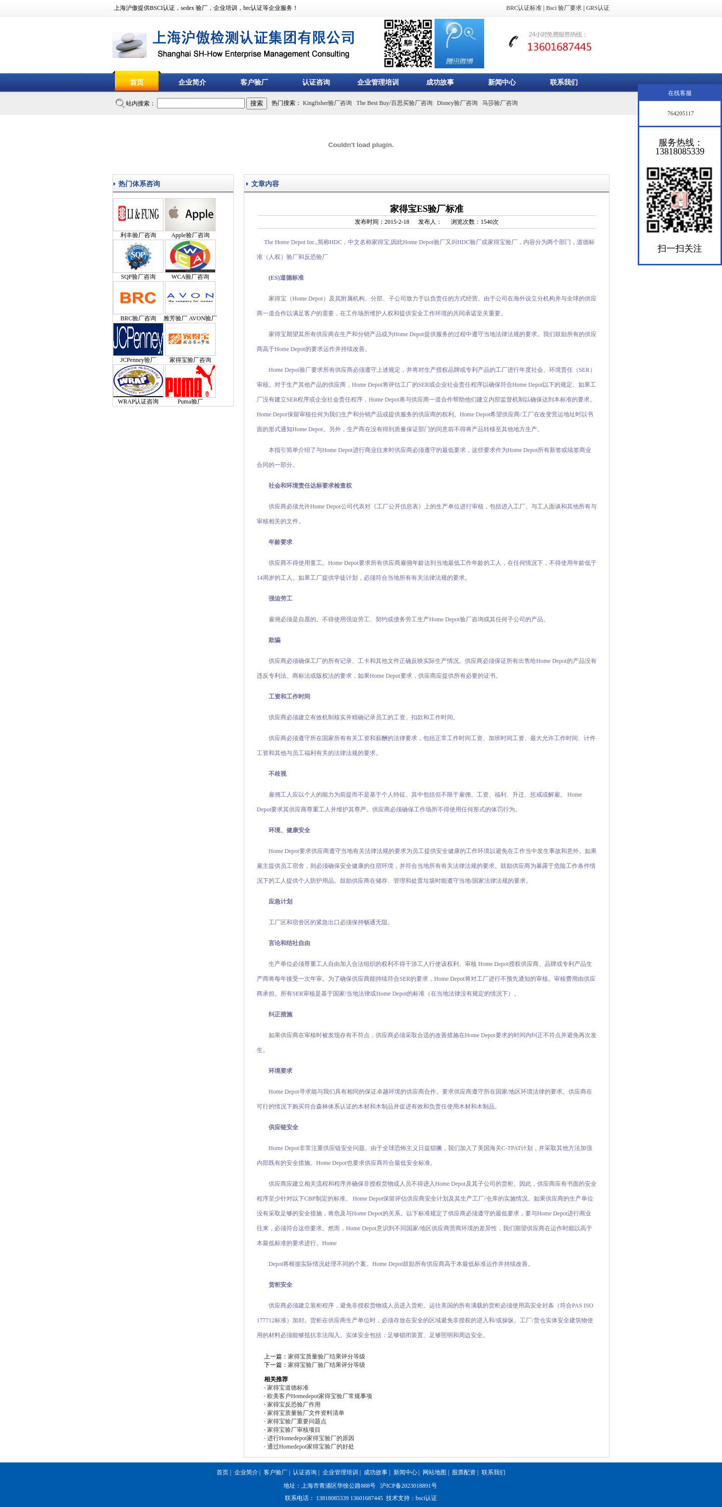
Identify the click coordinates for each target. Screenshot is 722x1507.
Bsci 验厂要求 (564, 7)
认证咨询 (316, 82)
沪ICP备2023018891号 (408, 1485)
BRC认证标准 (524, 7)
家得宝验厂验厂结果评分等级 (326, 1364)
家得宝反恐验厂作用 (294, 1404)
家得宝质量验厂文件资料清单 (305, 1412)
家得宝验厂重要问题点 (297, 1421)
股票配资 (464, 1472)
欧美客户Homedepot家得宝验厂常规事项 (319, 1396)
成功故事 (440, 82)
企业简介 (192, 82)
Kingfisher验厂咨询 (327, 103)
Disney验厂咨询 (457, 103)
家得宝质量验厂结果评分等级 (326, 1356)
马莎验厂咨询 (500, 103)
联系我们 (564, 82)
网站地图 (434, 1472)
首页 (137, 82)
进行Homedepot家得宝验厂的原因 (310, 1438)
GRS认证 (598, 7)
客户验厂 (254, 82)
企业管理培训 (378, 82)
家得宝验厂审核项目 (294, 1429)
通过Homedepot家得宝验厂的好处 (310, 1446)
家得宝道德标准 (288, 1387)
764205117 (680, 113)
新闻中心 (502, 82)
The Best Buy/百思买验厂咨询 (394, 103)
